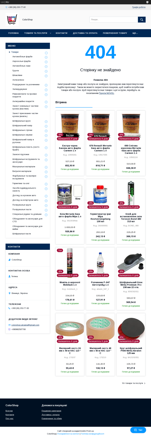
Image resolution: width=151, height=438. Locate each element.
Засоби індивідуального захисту (24, 189)
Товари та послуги (35, 33)
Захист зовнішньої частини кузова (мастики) (25, 107)
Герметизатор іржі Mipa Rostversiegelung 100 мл (100, 218)
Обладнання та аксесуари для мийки (27, 227)
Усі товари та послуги (132, 383)
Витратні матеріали (21, 171)
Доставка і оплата (50, 414)
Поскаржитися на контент (68, 434)
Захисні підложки (20, 154)
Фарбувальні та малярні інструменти (24, 177)
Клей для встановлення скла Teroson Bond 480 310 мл (131, 218)
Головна (13, 33)
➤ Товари (13, 52)
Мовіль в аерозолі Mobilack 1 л (70, 283)
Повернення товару (115, 33)
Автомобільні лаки (21, 66)
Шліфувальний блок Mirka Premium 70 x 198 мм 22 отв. (131, 285)
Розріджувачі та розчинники (25, 84)
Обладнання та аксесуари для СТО (27, 220)
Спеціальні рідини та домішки (26, 214)
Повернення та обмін (52, 418)
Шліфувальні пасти (21, 233)
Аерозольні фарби (21, 61)
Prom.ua (90, 431)
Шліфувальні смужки (22, 135)
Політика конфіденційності (92, 434)
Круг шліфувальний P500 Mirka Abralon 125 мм (131, 350)
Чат (138, 430)
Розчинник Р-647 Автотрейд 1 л (100, 283)
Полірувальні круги (21, 205)
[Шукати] (142, 20)
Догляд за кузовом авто (24, 195)
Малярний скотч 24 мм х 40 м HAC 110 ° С (70, 350)
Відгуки (9, 411)
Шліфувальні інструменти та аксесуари (26, 160)
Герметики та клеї (20, 183)
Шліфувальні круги (21, 121)
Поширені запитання (51, 411)
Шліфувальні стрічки (22, 130)
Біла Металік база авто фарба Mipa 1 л (70, 215)
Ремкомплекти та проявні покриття (24, 95)
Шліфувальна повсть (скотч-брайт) (26, 148)
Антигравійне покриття (23, 101)
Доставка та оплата (85, 33)
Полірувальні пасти (21, 209)
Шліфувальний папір (22, 125)
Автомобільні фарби (22, 56)
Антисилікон (18, 80)
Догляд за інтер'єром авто (25, 200)
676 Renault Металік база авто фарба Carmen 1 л (100, 148)
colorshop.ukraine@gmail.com (25, 325)
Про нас (9, 418)
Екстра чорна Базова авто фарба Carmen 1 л (70, 148)
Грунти (15, 70)
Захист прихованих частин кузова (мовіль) (25, 114)
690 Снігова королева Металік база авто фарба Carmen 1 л (131, 149)
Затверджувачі (19, 89)
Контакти (61, 33)
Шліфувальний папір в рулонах (23, 140)
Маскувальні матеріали (23, 166)
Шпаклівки (17, 75)
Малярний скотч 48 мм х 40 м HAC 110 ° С (100, 350)
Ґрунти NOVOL (106, 93)
